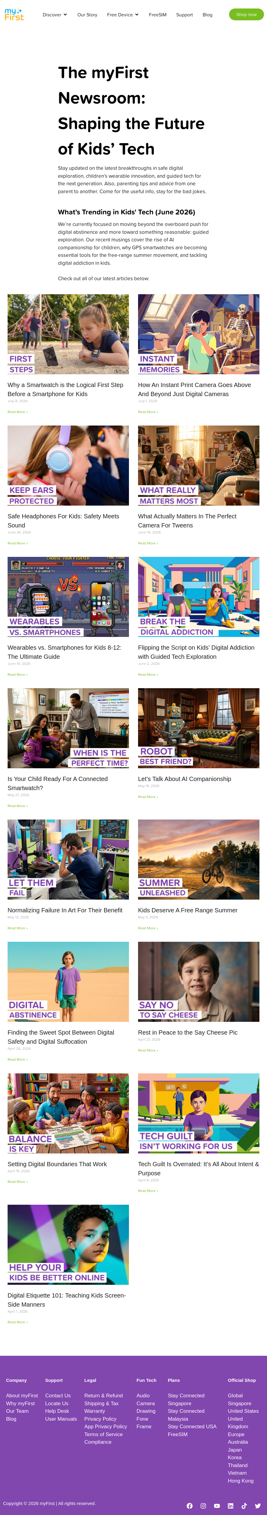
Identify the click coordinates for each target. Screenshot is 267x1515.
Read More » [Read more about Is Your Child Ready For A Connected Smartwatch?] (18, 805)
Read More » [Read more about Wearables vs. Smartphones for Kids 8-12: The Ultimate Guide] (18, 674)
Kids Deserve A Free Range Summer (188, 910)
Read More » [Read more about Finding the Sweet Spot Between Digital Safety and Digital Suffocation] (18, 1059)
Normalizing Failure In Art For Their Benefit (65, 910)
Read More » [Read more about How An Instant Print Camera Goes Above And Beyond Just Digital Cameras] (148, 411)
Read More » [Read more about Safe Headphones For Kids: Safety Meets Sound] (18, 543)
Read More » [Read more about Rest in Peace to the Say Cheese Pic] (148, 1050)
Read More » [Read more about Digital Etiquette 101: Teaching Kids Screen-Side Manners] (18, 1322)
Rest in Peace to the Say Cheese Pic (188, 1032)
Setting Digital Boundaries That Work (57, 1164)
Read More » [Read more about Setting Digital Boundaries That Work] (18, 1181)
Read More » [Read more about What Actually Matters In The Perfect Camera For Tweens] (148, 543)
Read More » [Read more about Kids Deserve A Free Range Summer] (148, 928)
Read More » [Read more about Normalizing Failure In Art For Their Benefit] (18, 928)
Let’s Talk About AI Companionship (184, 779)
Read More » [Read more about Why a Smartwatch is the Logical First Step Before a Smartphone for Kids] (18, 411)
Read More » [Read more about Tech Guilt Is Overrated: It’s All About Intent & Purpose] (148, 1190)
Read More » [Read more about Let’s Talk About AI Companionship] (148, 796)
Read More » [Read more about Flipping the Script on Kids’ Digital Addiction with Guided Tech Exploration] (148, 674)
